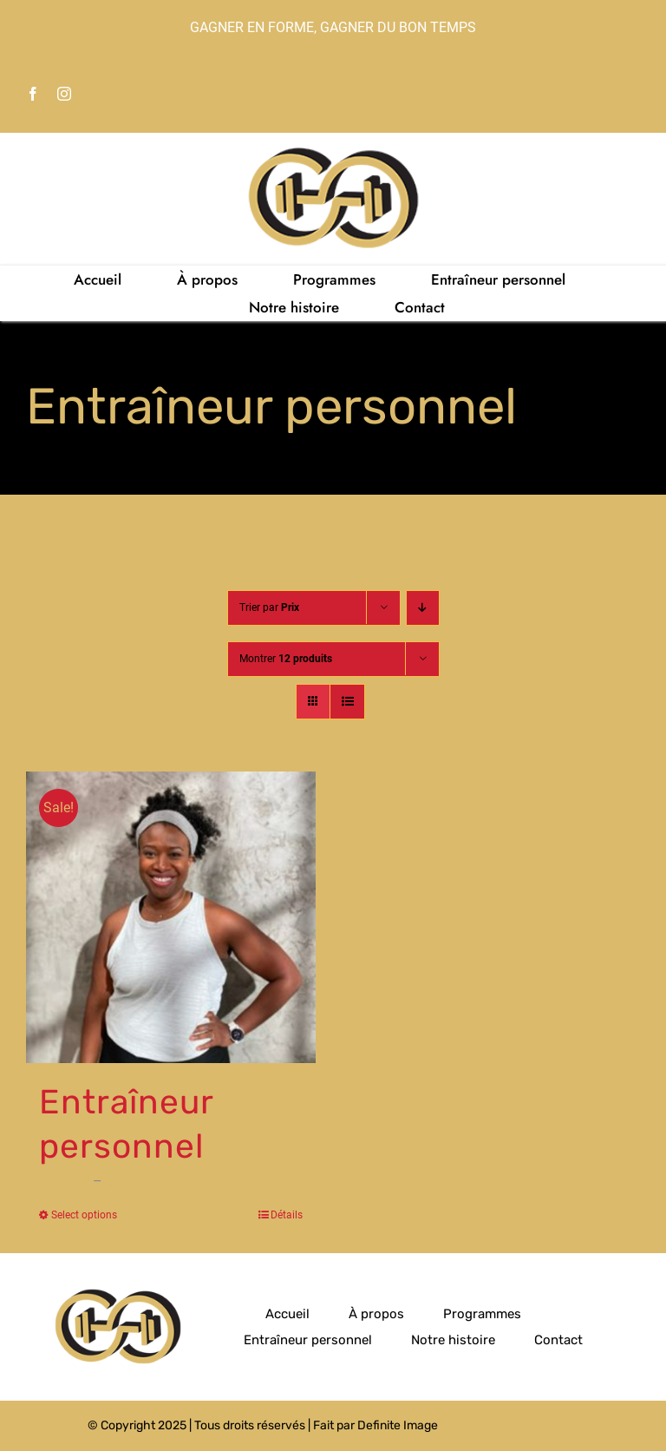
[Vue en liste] (347, 702)
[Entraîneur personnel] (171, 917)
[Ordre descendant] (423, 608)
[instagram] (64, 94)
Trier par (269, 607)
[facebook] (33, 94)
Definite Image (397, 1425)
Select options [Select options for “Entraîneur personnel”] (84, 1215)
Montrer (285, 659)
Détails (287, 1215)
